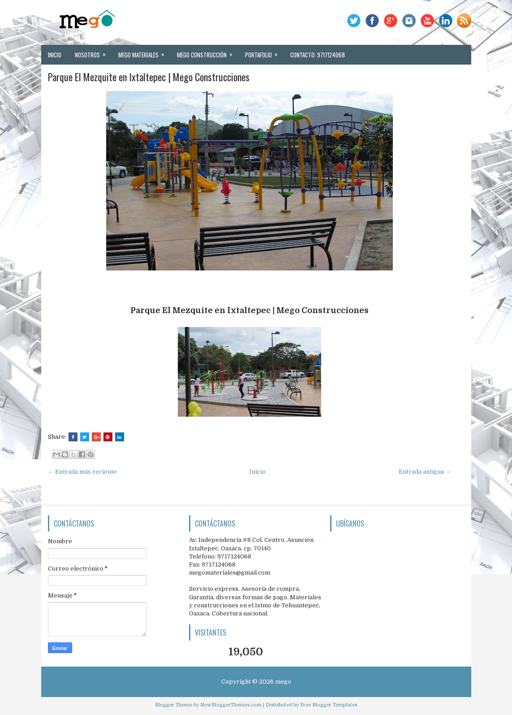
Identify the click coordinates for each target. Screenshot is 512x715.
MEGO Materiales (144, 52)
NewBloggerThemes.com (231, 705)
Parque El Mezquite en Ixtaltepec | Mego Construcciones (149, 76)
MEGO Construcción (207, 52)
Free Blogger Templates (328, 705)
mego (283, 681)
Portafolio (264, 52)
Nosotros (93, 52)
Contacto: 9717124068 (317, 54)
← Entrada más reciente (82, 471)
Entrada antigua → (425, 471)
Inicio (54, 54)
